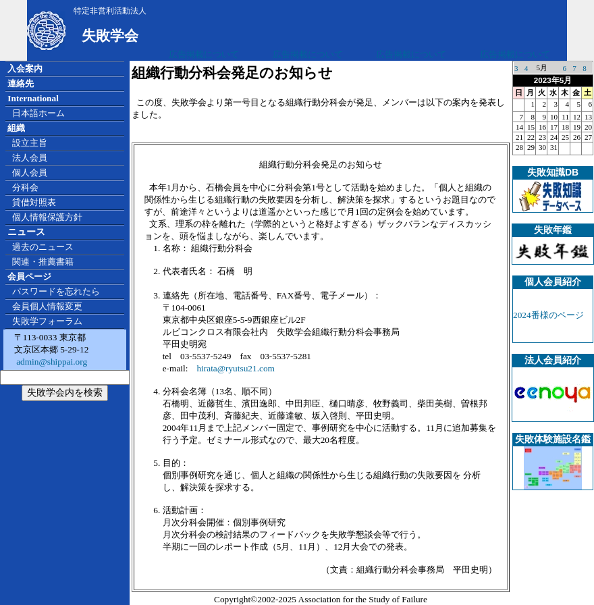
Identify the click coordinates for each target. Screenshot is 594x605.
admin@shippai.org (50, 362)
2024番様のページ (548, 315)
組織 (16, 128)
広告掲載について (204, 54)
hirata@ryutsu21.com (235, 368)
